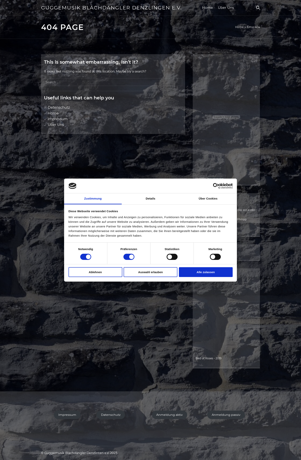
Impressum (58, 119)
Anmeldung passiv (226, 415)
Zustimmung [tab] (93, 198)
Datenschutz (59, 107)
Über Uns (226, 8)
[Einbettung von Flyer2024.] (226, 117)
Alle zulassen (206, 272)
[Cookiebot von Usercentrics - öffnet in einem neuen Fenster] (216, 186)
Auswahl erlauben (150, 272)
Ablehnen (95, 272)
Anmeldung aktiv (169, 415)
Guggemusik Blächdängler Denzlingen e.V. (111, 8)
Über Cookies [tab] (208, 198)
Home (207, 8)
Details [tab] (150, 198)
